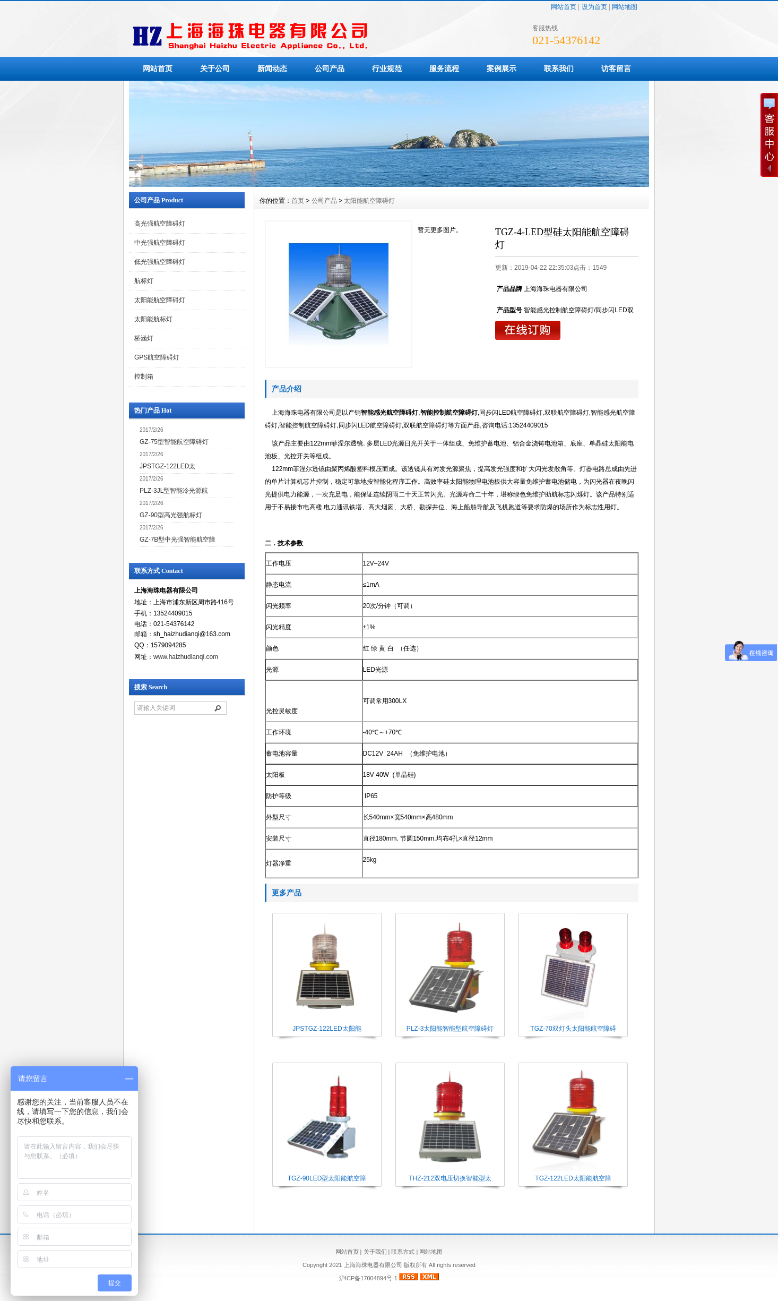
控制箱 (143, 376)
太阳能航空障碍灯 (159, 300)
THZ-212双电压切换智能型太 (450, 1178)
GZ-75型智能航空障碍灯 (174, 442)
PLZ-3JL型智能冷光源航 (174, 490)
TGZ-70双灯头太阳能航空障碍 (573, 1028)
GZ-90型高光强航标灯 (171, 515)
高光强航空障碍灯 (159, 223)
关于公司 (215, 68)
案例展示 (501, 68)
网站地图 (624, 7)
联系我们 (559, 68)
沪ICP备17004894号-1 (368, 1278)
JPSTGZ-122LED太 (167, 466)
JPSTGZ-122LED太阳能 (326, 1028)
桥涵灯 (143, 338)
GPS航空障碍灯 (156, 357)
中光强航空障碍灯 (159, 242)
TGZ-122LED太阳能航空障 (573, 1178)
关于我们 (375, 1251)
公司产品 (329, 68)
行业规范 (387, 68)
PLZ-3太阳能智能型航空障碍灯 (450, 1028)
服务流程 (444, 68)
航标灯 (143, 281)
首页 (297, 200)
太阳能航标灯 (153, 319)
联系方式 (402, 1251)
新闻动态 (272, 68)
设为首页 (594, 7)
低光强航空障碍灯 (159, 262)
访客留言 (616, 68)
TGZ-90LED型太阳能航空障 (327, 1178)
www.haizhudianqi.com (185, 657)
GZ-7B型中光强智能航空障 (177, 539)
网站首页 (563, 7)
